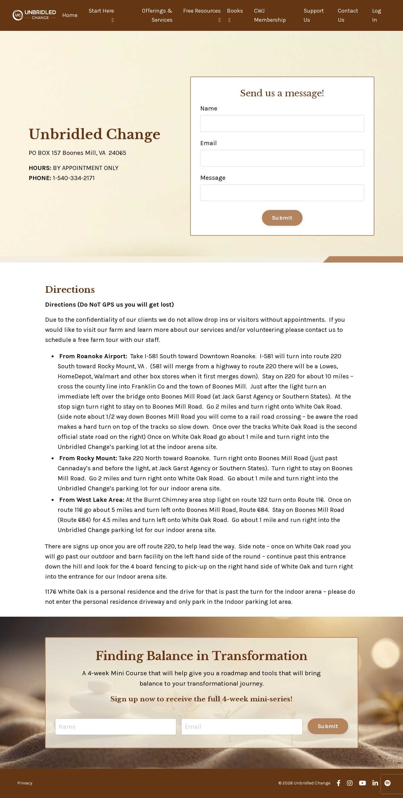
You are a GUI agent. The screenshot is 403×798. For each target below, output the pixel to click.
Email (208, 143)
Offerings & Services (157, 15)
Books (235, 15)
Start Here (101, 15)
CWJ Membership (270, 15)
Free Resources (202, 15)
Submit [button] (282, 217)
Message (212, 177)
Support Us (314, 15)
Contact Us (348, 15)
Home (69, 15)
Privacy (24, 783)
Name (208, 108)
